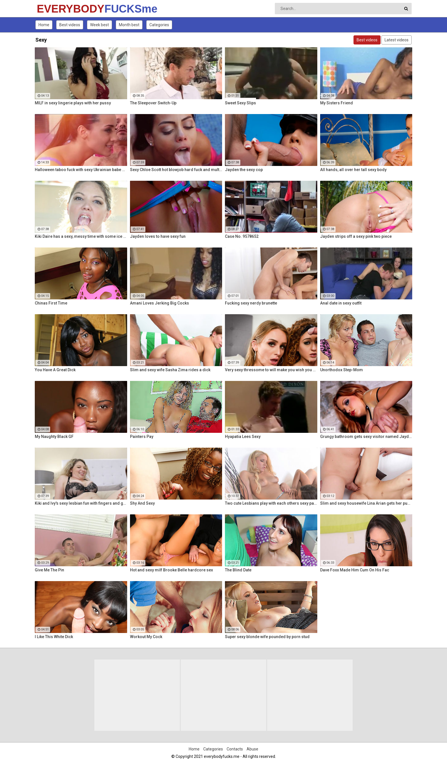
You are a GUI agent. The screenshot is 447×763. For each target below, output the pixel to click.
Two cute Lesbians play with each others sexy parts (271, 503)
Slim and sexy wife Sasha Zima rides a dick (170, 370)
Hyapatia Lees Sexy (243, 436)
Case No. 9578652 (242, 236)
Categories (159, 25)
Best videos (69, 25)
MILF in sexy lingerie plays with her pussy (73, 103)
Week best (99, 25)
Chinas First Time (51, 303)
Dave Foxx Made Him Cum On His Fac (354, 570)
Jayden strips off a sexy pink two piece (356, 236)
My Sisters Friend (336, 103)
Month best (129, 25)
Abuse (252, 749)
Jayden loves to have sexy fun (158, 236)
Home (43, 25)
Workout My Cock (146, 636)
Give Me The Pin (49, 570)
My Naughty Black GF (54, 436)
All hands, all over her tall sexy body (353, 169)
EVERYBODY (52, 9)
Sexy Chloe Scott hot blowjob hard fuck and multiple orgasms (176, 169)
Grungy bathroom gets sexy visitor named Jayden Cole (366, 436)
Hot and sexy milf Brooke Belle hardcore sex (171, 570)
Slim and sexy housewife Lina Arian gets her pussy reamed (366, 503)
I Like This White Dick (54, 636)
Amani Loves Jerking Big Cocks (159, 303)
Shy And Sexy (142, 503)
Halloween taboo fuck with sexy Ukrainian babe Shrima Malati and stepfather (81, 169)
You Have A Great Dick (55, 370)
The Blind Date (238, 570)
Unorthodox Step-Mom (341, 370)
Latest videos (397, 40)
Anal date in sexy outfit (340, 303)
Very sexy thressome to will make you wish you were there (271, 370)
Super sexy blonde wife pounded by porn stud (267, 636)
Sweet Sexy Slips (240, 103)
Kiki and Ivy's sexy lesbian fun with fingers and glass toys (81, 503)
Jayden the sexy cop (244, 169)
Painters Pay (141, 436)
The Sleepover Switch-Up (153, 103)
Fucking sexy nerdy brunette (251, 303)
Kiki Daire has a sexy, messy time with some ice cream (81, 236)
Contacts (235, 749)
